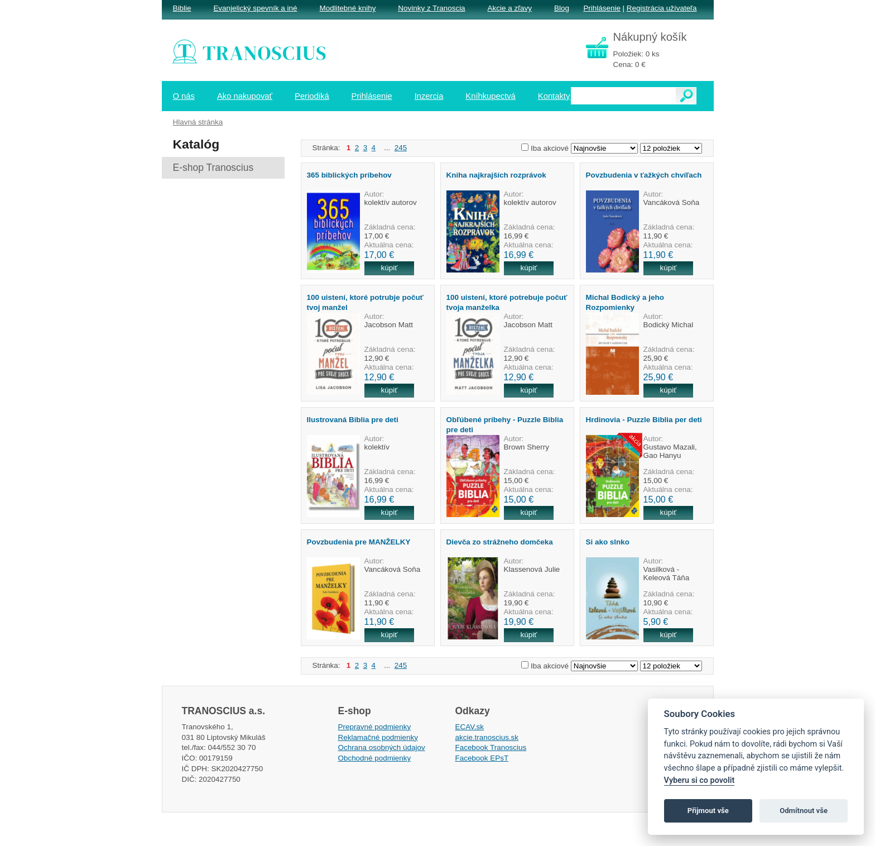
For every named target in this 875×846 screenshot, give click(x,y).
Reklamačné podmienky (378, 737)
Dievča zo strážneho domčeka (499, 542)
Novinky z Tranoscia (431, 8)
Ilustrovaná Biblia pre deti (352, 419)
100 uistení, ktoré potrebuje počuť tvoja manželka (507, 302)
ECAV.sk (469, 727)
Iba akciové (550, 148)
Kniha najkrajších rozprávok (496, 175)
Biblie (182, 8)
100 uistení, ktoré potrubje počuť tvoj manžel (365, 302)
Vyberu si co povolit (699, 780)
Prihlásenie (601, 8)
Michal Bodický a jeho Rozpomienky (625, 302)
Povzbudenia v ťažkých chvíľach (644, 175)
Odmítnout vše (804, 810)
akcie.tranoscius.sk (487, 737)
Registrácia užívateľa (662, 8)
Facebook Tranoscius (491, 747)
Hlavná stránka (198, 122)
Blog (561, 8)
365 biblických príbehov (349, 175)
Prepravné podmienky (374, 727)
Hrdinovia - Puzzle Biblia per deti (644, 419)
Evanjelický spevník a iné (255, 8)
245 (401, 148)
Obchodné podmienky (374, 758)
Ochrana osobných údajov (381, 747)
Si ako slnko (607, 542)
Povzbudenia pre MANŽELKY (359, 542)
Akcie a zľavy (510, 8)
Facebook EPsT (482, 758)
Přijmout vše (708, 810)
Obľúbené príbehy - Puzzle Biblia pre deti (505, 424)
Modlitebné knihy (348, 8)
